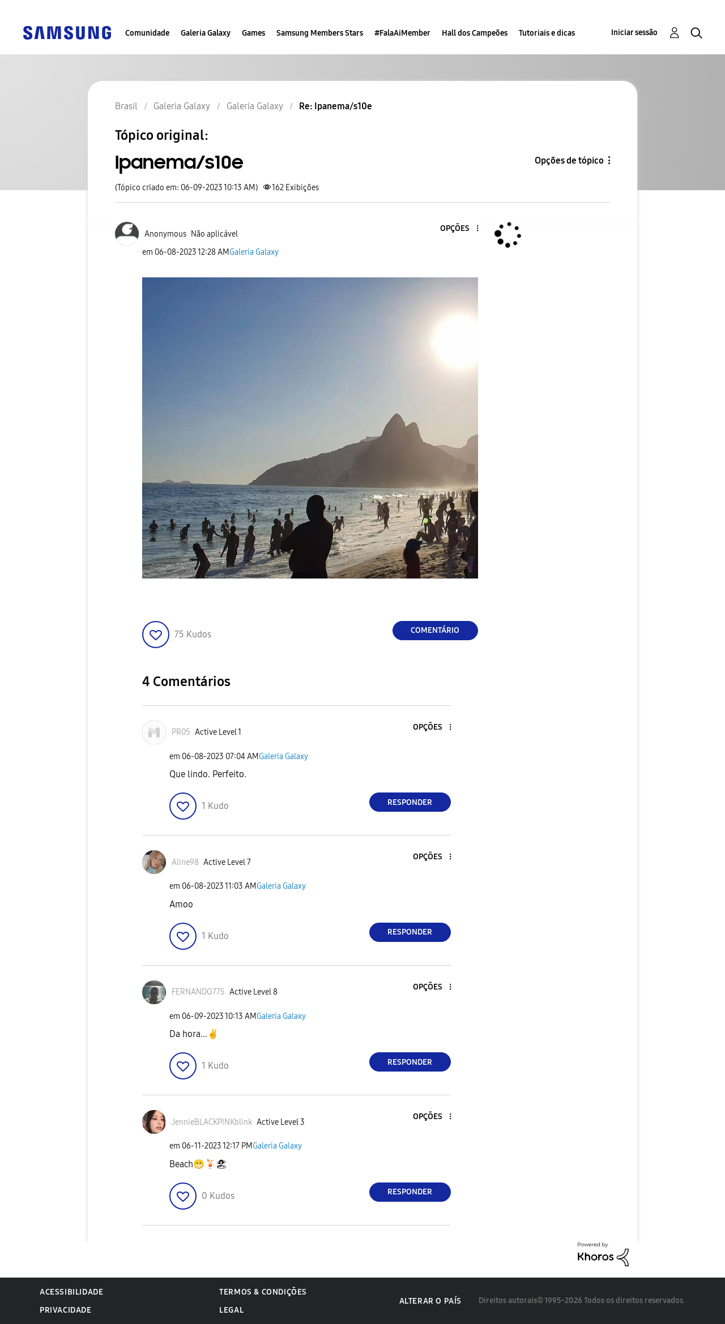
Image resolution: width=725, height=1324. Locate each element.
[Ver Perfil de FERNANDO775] (198, 992)
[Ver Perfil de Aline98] (185, 862)
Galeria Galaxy (206, 33)
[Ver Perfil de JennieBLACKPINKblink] (212, 1122)
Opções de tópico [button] (569, 160)
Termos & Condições (263, 1292)
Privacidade (66, 1310)
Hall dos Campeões (475, 33)
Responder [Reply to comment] (409, 802)
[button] (458, 229)
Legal (231, 1310)
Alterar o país (430, 1301)
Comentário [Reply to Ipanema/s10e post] (435, 630)
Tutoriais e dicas (547, 33)
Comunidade (147, 33)
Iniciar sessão (634, 32)
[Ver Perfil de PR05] (181, 732)
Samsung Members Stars (319, 33)
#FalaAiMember (402, 33)
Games (253, 33)
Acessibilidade (71, 1292)
